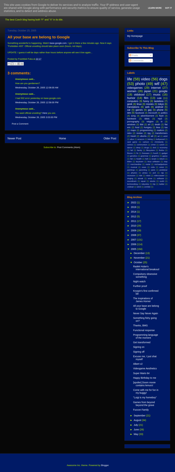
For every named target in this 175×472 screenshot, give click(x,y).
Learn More (155, 8)
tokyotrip (145, 184)
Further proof (140, 286)
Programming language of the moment (145, 336)
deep (138, 148)
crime (153, 145)
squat (143, 181)
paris (153, 170)
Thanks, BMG (140, 325)
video (145, 79)
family (139, 150)
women (131, 91)
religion (150, 121)
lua (166, 127)
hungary (148, 127)
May (136, 434)
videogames (135, 87)
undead (130, 187)
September (140, 415)
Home (62, 138)
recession (131, 176)
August (138, 420)
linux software (154, 162)
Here (44, 113)
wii (152, 136)
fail (131, 150)
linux (139, 104)
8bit (141, 124)
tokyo (161, 104)
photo (140, 84)
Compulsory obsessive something (145, 275)
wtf (156, 84)
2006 (134, 244)
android (159, 107)
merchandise (135, 164)
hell (146, 159)
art (149, 124)
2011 (134, 221)
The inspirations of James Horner (143, 300)
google (163, 91)
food (137, 127)
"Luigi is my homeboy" (145, 397)
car (128, 109)
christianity (159, 142)
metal (148, 164)
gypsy (165, 156)
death (157, 124)
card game (132, 142)
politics (164, 113)
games (139, 109)
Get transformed (141, 342)
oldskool (139, 94)
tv (162, 121)
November (139, 257)
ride (140, 176)
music (157, 94)
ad (158, 136)
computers (132, 101)
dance (129, 148)
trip (154, 184)
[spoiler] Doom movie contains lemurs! (144, 384)
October (138, 262)
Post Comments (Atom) (68, 147)
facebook (139, 113)
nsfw (153, 167)
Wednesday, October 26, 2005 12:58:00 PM (36, 102)
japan (147, 91)
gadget (164, 153)
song (133, 116)
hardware (131, 119)
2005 (134, 249)
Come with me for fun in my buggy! (145, 391)
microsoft (152, 113)
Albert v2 (138, 363)
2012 (134, 216)
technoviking (132, 184)
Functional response (144, 330)
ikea (158, 127)
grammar (144, 156)
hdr (131, 159)
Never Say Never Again (145, 313)
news (144, 167)
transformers (161, 133)
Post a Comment (20, 123)
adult (165, 136)
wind (139, 187)
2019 (134, 207)
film (146, 98)
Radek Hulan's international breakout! (146, 268)
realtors (160, 130)
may (165, 162)
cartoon (146, 142)
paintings (131, 170)
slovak (140, 178)
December (139, 253)
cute (159, 98)
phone (160, 109)
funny (146, 101)
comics (130, 145)
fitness (130, 153)
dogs (163, 79)
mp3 (160, 119)
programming (146, 130)
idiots (146, 119)
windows (131, 124)
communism (142, 145)
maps (133, 130)
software (160, 178)
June (136, 429)
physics (134, 173)
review (139, 133)
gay (150, 109)
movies (150, 104)
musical (134, 167)
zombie (147, 187)
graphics (155, 156)
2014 (134, 211)
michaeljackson (160, 164)
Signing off (138, 351)
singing (130, 178)
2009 (134, 230)
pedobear (163, 170)
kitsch (162, 159)
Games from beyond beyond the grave (144, 403)
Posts (133, 55)
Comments (136, 60)
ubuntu (143, 136)
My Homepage (135, 36)
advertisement (147, 116)
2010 (134, 225)
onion (161, 167)
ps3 (154, 173)
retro (129, 133)
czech (161, 145)
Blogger (105, 465)
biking (150, 139)
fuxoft (155, 153)
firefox (161, 150)
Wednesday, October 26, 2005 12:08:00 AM (36, 87)
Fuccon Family (141, 409)
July (136, 425)
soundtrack (132, 181)
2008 (134, 235)
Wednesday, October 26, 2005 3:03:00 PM (36, 117)
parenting (143, 170)
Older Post (110, 138)
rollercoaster (159, 176)
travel (133, 136)
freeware (146, 153)
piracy (145, 173)
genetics (133, 156)
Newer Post (14, 138)
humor (131, 98)
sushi (162, 181)
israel (154, 159)
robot (148, 176)
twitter (161, 184)
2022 (134, 202)
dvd (154, 148)
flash (161, 116)
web (147, 107)
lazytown (139, 162)
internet (156, 87)
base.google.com (58, 43)
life (129, 79)
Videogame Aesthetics (145, 368)
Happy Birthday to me (144, 377)
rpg (149, 133)
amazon (140, 139)
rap (162, 173)
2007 (134, 239)
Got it (168, 8)
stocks (152, 181)
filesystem (150, 150)
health (139, 159)
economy (163, 148)
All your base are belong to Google (39, 37)
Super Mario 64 (141, 373)
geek (129, 104)
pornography (133, 121)
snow (150, 178)
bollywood (160, 139)
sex (129, 112)
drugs (146, 148)
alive (132, 139)
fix (137, 153)
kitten (129, 162)
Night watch (139, 281)
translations (133, 107)
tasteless (159, 101)
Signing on (138, 347)
